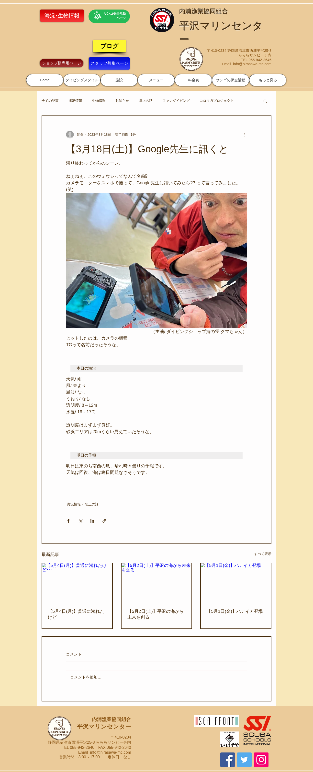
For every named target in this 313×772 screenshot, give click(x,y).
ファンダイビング (176, 101)
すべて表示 (262, 554)
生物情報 (99, 101)
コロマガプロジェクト (217, 101)
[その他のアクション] (244, 134)
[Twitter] (244, 759)
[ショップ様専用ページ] (61, 63)
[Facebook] (227, 759)
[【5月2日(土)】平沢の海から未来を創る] (157, 583)
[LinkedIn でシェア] (92, 521)
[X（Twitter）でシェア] (80, 521)
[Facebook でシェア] (68, 521)
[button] (82, 80)
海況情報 (75, 101)
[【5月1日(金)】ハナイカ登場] (236, 583)
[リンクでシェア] (104, 521)
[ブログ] (109, 46)
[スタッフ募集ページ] (109, 63)
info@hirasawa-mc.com (252, 64)
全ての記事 (50, 101)
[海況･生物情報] (62, 16)
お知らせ (122, 101)
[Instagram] (261, 759)
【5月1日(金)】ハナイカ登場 (235, 611)
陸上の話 (146, 101)
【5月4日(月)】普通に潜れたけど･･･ (76, 614)
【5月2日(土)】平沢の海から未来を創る (155, 614)
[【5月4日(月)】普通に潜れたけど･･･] (77, 583)
